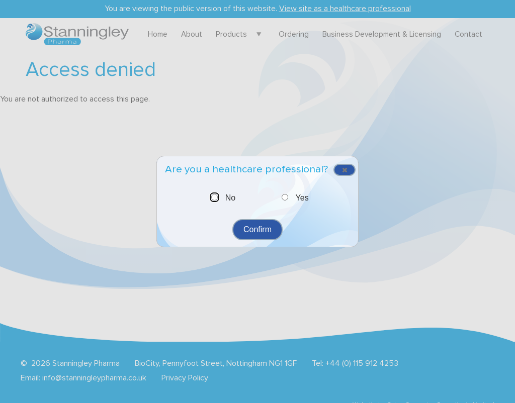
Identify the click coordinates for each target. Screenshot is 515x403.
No (230, 197)
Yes (302, 197)
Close (341, 171)
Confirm (257, 229)
